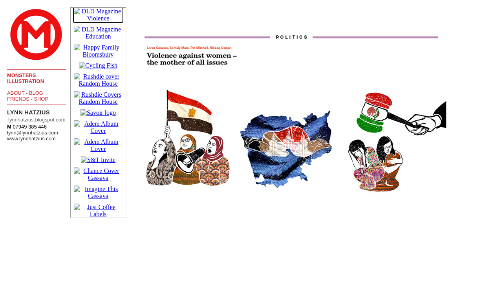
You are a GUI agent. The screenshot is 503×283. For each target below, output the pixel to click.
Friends (18, 99)
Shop (41, 99)
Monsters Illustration (25, 78)
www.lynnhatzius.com (31, 139)
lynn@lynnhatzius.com (32, 133)
